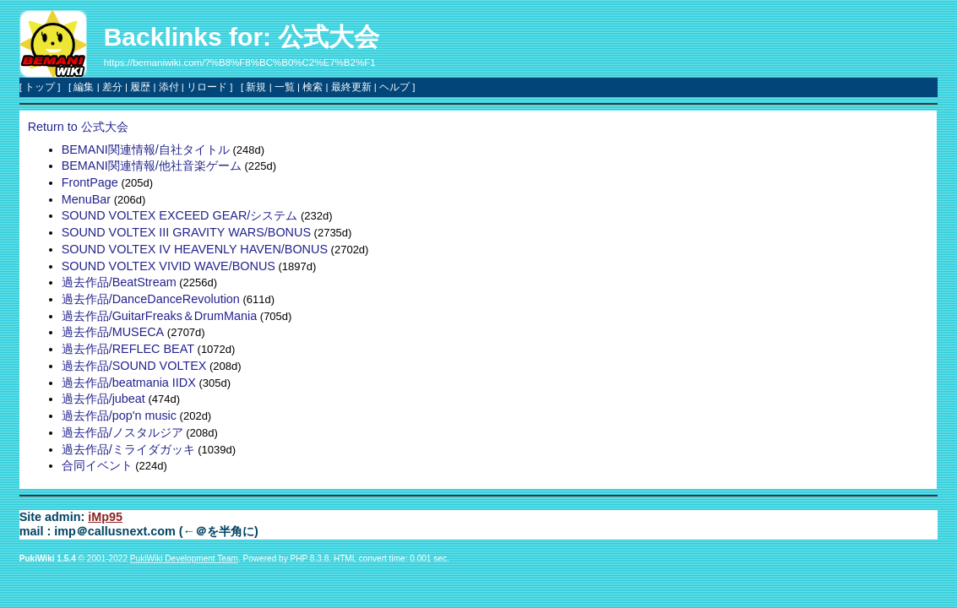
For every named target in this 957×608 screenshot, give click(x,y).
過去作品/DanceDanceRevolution (151, 299)
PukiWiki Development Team (184, 558)
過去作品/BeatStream (119, 282)
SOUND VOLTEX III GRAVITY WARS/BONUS (186, 232)
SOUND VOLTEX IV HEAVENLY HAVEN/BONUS (195, 249)
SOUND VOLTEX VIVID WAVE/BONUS (168, 266)
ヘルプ (394, 87)
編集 (83, 87)
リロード (207, 87)
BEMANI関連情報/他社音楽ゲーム (152, 165)
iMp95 (105, 517)
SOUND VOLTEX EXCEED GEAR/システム (180, 215)
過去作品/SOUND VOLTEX (134, 365)
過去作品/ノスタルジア (122, 432)
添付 (169, 87)
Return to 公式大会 (78, 126)
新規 (256, 87)
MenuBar (86, 199)
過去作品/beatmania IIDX (129, 382)
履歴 (140, 87)
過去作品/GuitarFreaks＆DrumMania (160, 316)
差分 (112, 87)
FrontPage (90, 182)
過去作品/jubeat (103, 398)
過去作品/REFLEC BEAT (128, 349)
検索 (312, 87)
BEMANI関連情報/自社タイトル (146, 149)
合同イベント (97, 465)
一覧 (285, 87)
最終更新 (351, 87)
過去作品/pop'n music (119, 415)
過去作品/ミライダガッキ (128, 449)
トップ (39, 87)
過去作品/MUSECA (113, 332)
